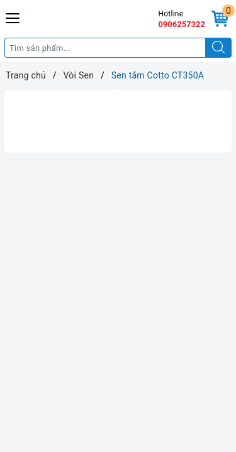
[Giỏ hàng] (219, 19)
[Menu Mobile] (13, 16)
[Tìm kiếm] (218, 48)
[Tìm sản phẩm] (105, 48)
